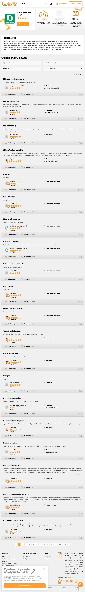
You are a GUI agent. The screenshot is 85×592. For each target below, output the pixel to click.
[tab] (11, 553)
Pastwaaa (13, 427)
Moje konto (26, 556)
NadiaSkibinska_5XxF (16, 382)
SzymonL (13, 315)
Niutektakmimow (16, 338)
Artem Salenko (15, 505)
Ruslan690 (13, 479)
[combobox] (21, 63)
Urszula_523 (14, 203)
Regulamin (49, 587)
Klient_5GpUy (14, 529)
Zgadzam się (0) (12, 94)
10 (51, 544)
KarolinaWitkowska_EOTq (18, 405)
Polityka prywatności (77, 588)
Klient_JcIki (13, 450)
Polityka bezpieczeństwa (63, 588)
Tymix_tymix (14, 159)
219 (65, 544)
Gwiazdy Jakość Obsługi (9, 563)
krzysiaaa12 (14, 360)
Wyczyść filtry (78, 74)
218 (60, 544)
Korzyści (4, 561)
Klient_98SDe (14, 271)
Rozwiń (78, 475)
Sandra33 (13, 293)
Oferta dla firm (76, 4)
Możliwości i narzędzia (9, 559)
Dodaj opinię (63, 3)
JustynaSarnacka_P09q (17, 86)
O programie (47, 556)
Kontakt (46, 559)
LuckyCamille (14, 110)
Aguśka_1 (13, 181)
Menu (24, 4)
